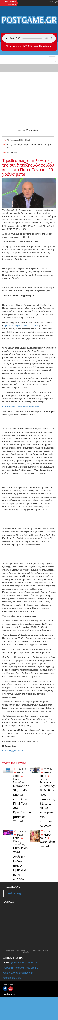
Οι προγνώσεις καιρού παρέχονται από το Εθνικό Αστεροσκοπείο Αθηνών (26, 951)
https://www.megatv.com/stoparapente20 (21, 325)
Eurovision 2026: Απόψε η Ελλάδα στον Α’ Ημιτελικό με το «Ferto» (20, 863)
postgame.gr (14, 893)
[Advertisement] (29, 93)
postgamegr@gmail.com (24, 962)
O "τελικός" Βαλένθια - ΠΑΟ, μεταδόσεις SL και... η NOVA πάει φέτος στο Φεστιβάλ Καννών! (47, 805)
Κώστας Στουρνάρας (28, 130)
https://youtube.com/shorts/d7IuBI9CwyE (20, 406)
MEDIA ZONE (13, 152)
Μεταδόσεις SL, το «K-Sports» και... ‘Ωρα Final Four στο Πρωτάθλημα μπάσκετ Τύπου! (20, 803)
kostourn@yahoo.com (13, 751)
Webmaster (10, 994)
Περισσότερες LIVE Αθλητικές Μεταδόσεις (29, 46)
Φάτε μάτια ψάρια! (47, 844)
